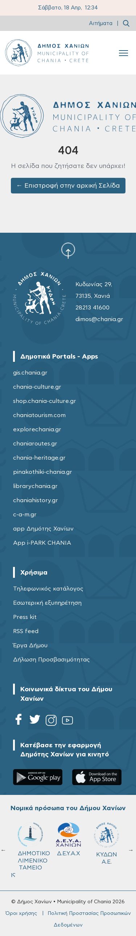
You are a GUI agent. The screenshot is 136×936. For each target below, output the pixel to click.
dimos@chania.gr (99, 319)
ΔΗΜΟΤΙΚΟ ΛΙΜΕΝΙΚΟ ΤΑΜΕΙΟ (33, 846)
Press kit (25, 617)
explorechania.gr (37, 429)
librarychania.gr (35, 486)
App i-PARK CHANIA (42, 543)
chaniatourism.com (39, 415)
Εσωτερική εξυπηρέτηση (47, 603)
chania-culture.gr (37, 387)
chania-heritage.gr (39, 458)
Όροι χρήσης (21, 913)
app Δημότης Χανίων (43, 529)
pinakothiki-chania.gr (42, 472)
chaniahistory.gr (35, 500)
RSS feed (25, 631)
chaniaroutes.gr (35, 444)
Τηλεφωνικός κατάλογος (48, 589)
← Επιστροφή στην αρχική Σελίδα (68, 186)
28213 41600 (92, 308)
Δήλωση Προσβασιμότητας (51, 660)
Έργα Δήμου (30, 645)
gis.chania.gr (30, 373)
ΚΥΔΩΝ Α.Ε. (106, 843)
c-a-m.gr (25, 514)
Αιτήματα (100, 23)
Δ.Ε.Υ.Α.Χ (68, 839)
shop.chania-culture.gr (44, 401)
